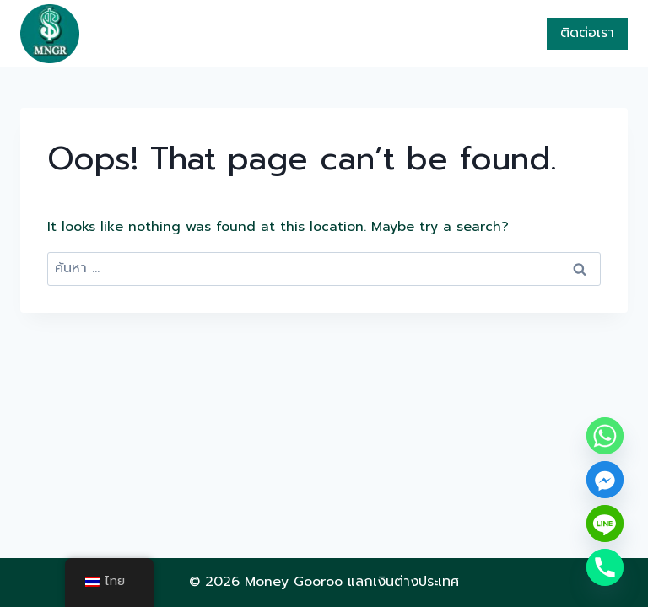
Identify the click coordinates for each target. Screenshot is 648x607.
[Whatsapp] (605, 435)
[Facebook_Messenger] (605, 479)
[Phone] (605, 567)
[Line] (605, 523)
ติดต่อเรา (587, 33)
